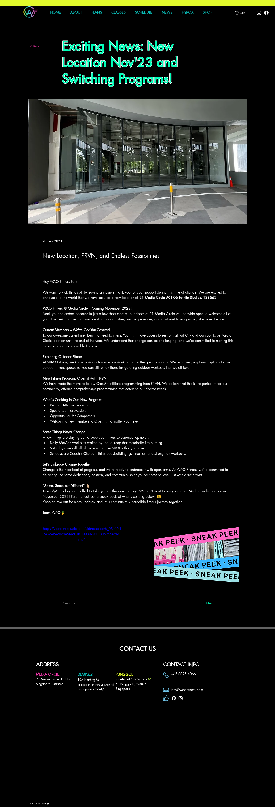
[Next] (202, 603)
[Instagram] (259, 12)
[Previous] (76, 603)
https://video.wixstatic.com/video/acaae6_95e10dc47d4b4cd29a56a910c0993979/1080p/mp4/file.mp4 (82, 534)
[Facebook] (266, 12)
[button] (242, 13)
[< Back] (44, 46)
